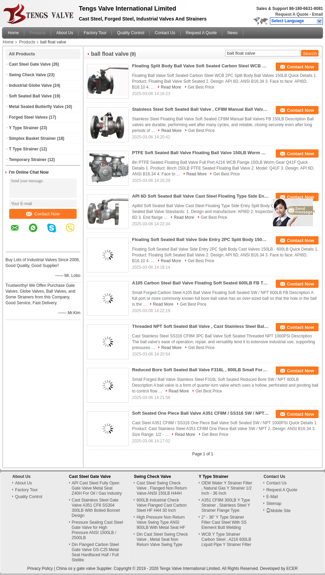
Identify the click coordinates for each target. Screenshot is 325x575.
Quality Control (130, 32)
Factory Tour (95, 32)
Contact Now (43, 213)
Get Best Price (201, 87)
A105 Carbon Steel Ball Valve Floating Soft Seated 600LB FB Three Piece (200, 282)
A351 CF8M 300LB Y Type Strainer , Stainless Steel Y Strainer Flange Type (226, 505)
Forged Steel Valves (28, 117)
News (233, 32)
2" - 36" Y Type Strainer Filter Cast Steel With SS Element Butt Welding (224, 522)
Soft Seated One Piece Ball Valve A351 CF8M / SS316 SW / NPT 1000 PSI (200, 413)
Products (37, 32)
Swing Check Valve (27, 74)
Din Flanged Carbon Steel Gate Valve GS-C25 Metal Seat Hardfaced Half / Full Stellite (95, 552)
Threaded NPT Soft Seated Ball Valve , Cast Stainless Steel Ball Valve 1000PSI (200, 326)
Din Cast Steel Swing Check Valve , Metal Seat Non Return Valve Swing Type (162, 539)
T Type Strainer (23, 149)
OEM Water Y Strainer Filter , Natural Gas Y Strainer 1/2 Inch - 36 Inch (227, 488)
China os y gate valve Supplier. (85, 568)
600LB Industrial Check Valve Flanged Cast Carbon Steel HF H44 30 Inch (161, 505)
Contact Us (165, 32)
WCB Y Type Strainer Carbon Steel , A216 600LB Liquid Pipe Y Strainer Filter (226, 539)
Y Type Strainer (24, 127)
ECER (292, 568)
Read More (171, 87)
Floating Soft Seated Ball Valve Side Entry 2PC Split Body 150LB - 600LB (200, 239)
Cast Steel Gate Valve (30, 64)
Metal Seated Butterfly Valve (36, 106)
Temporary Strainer (28, 159)
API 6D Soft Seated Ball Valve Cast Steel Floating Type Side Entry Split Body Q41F (200, 196)
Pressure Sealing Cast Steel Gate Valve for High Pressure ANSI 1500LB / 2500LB (97, 530)
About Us (64, 32)
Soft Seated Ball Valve (30, 96)
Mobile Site (278, 510)
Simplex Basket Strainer (32, 138)
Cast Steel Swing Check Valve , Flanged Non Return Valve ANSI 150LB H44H (161, 488)
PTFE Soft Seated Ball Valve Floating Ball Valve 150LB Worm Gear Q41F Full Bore (200, 152)
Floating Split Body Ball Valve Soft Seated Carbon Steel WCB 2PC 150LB (200, 65)
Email (317, 14)
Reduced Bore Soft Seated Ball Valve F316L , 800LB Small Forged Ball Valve (200, 369)
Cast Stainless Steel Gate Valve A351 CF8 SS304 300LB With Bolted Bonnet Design (96, 508)
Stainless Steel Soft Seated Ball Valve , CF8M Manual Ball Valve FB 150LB (200, 109)
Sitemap (273, 503)
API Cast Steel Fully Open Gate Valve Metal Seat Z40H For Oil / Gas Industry (97, 488)
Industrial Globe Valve (30, 85)
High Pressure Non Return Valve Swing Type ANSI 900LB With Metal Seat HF (160, 522)
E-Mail (272, 496)
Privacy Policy (40, 568)
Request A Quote (291, 14)
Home (13, 32)
